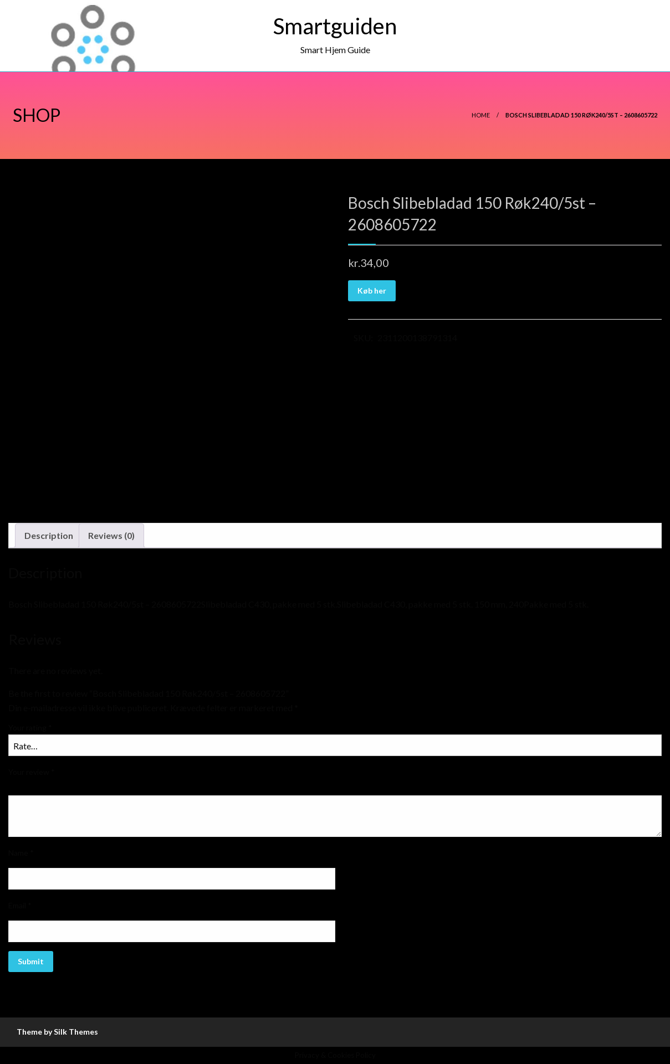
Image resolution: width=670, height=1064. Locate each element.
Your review (31, 772)
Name (21, 852)
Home (481, 115)
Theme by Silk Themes (57, 1031)
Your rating (30, 727)
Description (48, 535)
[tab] (49, 535)
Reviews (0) (111, 535)
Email (20, 905)
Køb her (371, 290)
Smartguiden (335, 26)
